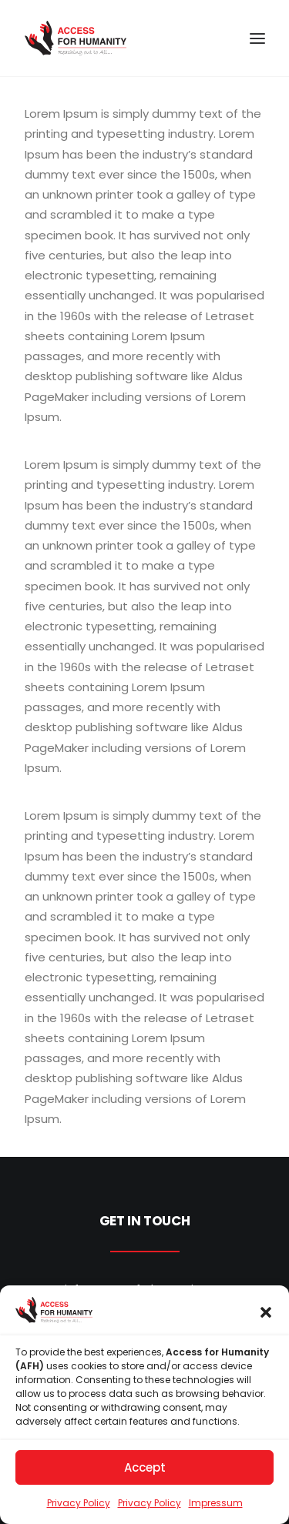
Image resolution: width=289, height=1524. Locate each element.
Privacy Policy (78, 1509)
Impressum (216, 1509)
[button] (266, 1318)
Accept (145, 1473)
